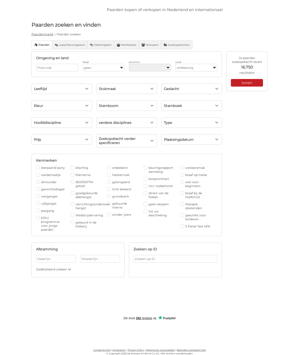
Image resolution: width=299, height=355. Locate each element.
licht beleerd (119, 189)
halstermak (118, 175)
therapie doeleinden (191, 206)
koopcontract (156, 179)
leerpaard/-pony (50, 168)
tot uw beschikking (155, 213)
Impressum (119, 350)
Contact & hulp (101, 350)
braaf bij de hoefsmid (191, 195)
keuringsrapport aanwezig (158, 170)
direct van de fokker (156, 195)
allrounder (46, 182)
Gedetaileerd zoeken (54, 269)
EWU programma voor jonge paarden (47, 224)
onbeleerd (117, 168)
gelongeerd (118, 182)
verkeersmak (192, 168)
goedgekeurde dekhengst (84, 195)
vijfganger (46, 203)
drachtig (79, 168)
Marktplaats (126, 45)
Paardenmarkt (42, 34)
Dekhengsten (101, 45)
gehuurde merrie (117, 205)
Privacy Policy (136, 350)
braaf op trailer (193, 175)
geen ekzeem (156, 204)
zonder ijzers (119, 215)
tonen (247, 83)
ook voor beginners (190, 184)
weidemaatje (48, 175)
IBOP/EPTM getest (82, 184)
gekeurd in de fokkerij (83, 224)
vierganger (47, 196)
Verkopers (150, 45)
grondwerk (118, 196)
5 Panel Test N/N (195, 226)
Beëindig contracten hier (191, 350)
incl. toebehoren (158, 186)
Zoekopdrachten (177, 45)
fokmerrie (80, 175)
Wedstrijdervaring (86, 215)
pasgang (45, 211)
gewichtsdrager (50, 189)
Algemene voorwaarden (160, 350)
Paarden (41, 45)
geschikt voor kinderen (193, 217)
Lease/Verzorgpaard (70, 45)
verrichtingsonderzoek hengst (86, 206)
